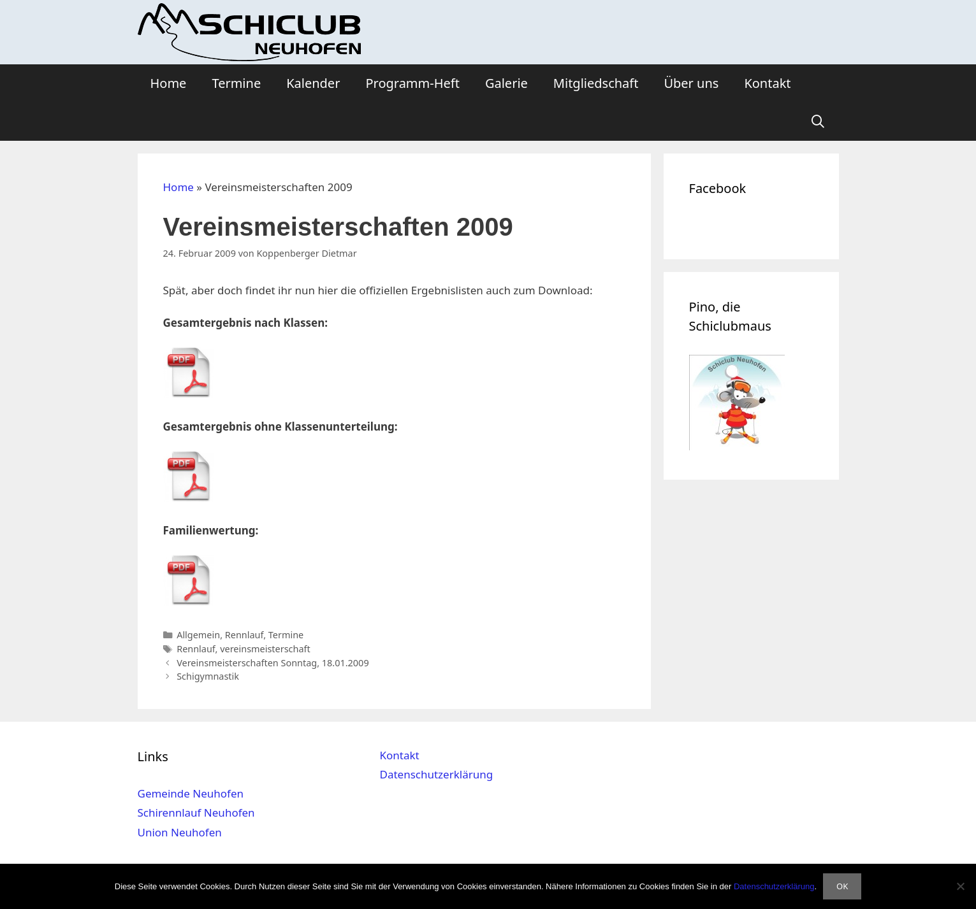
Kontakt (767, 83)
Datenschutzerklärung (436, 774)
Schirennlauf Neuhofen (196, 812)
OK (842, 886)
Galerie (506, 83)
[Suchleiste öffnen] (818, 122)
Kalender (313, 83)
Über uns (691, 83)
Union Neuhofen (180, 832)
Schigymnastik (208, 676)
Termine (236, 83)
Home (168, 83)
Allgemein (198, 635)
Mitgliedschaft (596, 83)
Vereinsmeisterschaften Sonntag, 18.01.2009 (272, 663)
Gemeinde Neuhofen (191, 793)
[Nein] (960, 886)
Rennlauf (244, 635)
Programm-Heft (412, 83)
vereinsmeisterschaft (265, 649)
